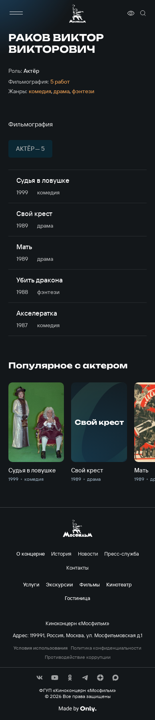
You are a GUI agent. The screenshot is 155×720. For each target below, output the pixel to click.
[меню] (16, 13)
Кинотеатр (119, 584)
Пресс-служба (121, 553)
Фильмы (89, 584)
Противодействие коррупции (78, 657)
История (61, 553)
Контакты (77, 567)
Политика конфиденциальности (106, 648)
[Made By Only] (77, 709)
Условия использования (41, 648)
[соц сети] (39, 677)
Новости (88, 553)
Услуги (31, 584)
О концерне (30, 553)
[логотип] (77, 13)
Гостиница (77, 598)
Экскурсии (59, 584)
